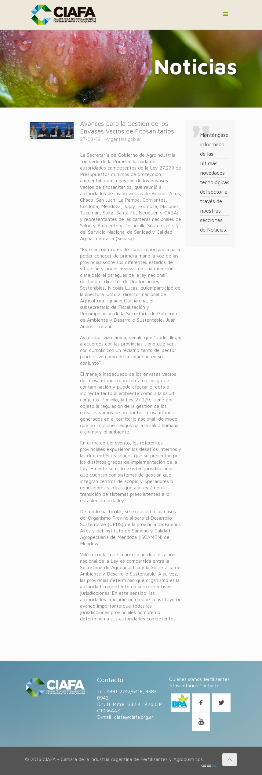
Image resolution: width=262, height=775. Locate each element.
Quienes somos (185, 679)
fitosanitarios (183, 685)
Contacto (209, 685)
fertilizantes (216, 679)
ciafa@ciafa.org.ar (133, 717)
